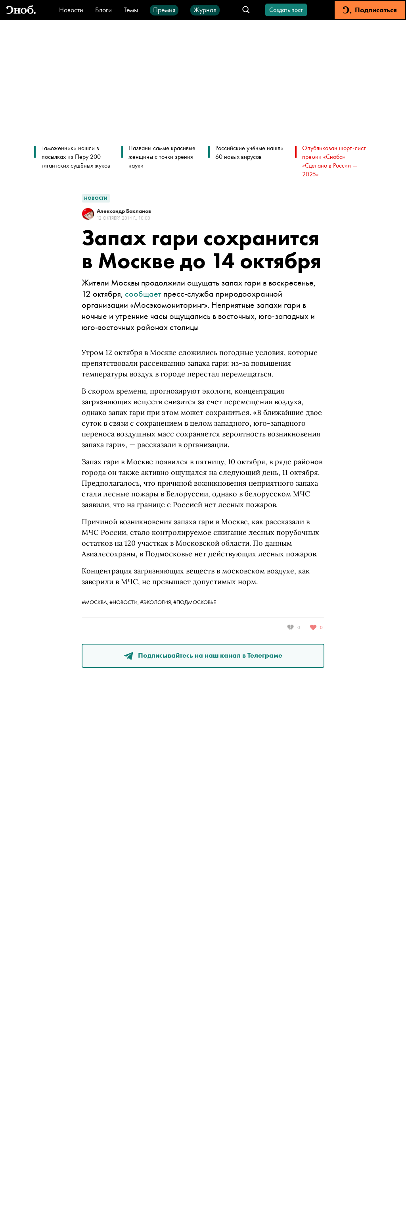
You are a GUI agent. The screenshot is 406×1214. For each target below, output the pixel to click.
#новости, (124, 602)
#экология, (156, 602)
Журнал (204, 9)
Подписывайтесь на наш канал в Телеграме (203, 655)
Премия (164, 9)
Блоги (103, 9)
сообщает (143, 293)
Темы (131, 9)
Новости (71, 9)
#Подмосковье (194, 602)
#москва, (95, 602)
